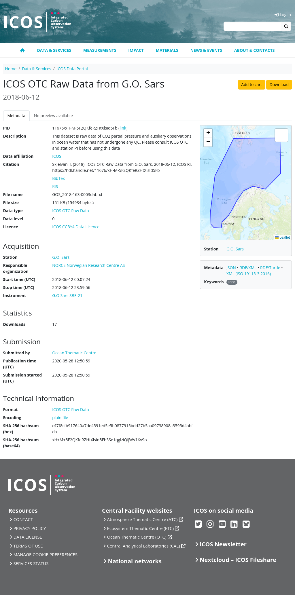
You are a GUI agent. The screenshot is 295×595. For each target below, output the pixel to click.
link (123, 128)
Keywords (214, 281)
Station (10, 257)
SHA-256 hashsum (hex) (21, 428)
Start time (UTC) (19, 279)
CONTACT (23, 519)
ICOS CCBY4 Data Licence (75, 226)
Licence (10, 226)
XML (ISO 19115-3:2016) (248, 273)
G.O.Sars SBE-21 (67, 295)
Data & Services (54, 50)
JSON (231, 267)
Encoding (12, 417)
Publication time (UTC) (19, 364)
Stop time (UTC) (18, 287)
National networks (134, 561)
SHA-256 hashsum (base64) (21, 442)
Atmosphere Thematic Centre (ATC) (142, 519)
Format (10, 409)
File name (13, 194)
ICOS (56, 156)
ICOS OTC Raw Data (70, 210)
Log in (283, 14)
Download (279, 84)
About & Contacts (254, 50)
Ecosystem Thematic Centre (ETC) (140, 528)
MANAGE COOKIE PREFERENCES (45, 554)
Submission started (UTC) (22, 378)
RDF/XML (248, 267)
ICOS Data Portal (72, 68)
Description (15, 136)
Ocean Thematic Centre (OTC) (136, 537)
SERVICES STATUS (30, 563)
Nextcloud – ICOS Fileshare (238, 560)
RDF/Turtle (270, 267)
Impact (135, 50)
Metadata (16, 115)
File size (11, 202)
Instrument (14, 295)
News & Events (206, 50)
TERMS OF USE (28, 546)
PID (6, 128)
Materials (167, 50)
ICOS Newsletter (223, 544)
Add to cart (251, 84)
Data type (13, 210)
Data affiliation (18, 156)
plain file (60, 417)
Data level (13, 218)
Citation (11, 164)
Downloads (14, 324)
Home (11, 68)
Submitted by (16, 353)
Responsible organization (16, 268)
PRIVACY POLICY (29, 528)
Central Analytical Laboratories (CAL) (143, 546)
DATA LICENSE (27, 537)
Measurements (99, 50)
